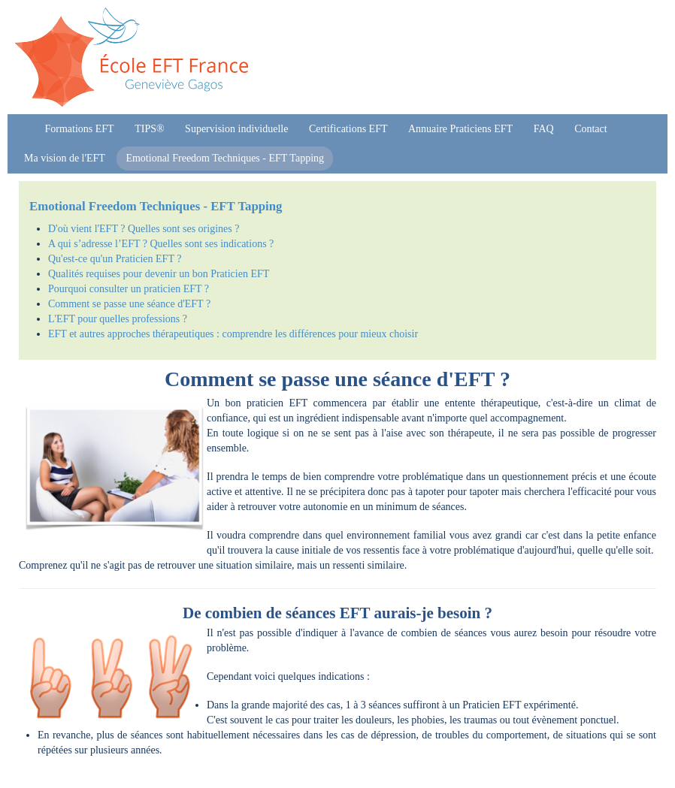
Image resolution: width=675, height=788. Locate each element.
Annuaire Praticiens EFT (460, 128)
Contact (590, 128)
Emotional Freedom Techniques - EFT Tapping (225, 158)
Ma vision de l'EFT (64, 158)
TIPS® (149, 128)
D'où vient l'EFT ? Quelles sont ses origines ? (143, 228)
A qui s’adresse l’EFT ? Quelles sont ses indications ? (161, 243)
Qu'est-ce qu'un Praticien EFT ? (114, 258)
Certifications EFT (348, 128)
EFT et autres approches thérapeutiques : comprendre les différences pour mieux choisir (233, 334)
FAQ (544, 128)
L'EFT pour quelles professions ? (117, 319)
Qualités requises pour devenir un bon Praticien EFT (158, 273)
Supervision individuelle (236, 128)
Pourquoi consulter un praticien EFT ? (128, 288)
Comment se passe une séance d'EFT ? (129, 303)
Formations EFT (79, 128)
